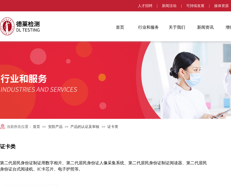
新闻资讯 (205, 27)
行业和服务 (148, 27)
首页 (120, 27)
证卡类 (112, 127)
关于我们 (177, 27)
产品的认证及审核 (84, 127)
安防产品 (55, 127)
